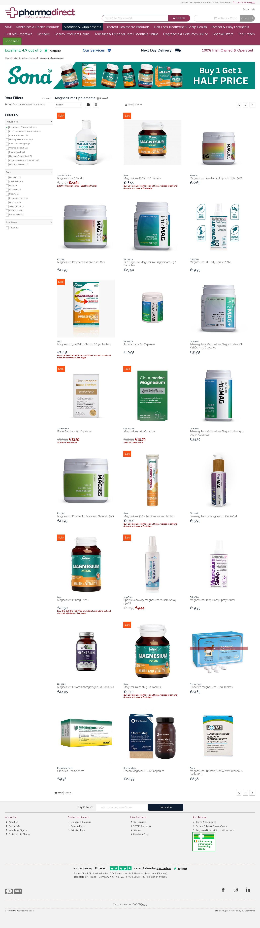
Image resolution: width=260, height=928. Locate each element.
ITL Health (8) (15, 190)
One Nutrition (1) (16, 206)
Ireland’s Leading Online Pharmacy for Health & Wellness (206, 2)
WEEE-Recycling (141, 826)
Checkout (247, 18)
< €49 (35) (13, 227)
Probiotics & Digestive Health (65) (24, 160)
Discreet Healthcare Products (128, 27)
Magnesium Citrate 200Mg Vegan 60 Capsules (85, 687)
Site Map (136, 830)
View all (138, 104)
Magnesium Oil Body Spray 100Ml (210, 262)
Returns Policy (76, 826)
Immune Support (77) (18, 135)
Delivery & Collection (80, 822)
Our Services (138, 822)
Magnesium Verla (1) (18, 198)
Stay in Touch (85, 807)
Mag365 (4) (14, 194)
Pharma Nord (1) (16, 210)
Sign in (246, 9)
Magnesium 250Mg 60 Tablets (142, 687)
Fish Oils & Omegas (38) (19, 144)
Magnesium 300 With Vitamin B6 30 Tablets (84, 344)
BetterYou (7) (15, 177)
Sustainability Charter (18, 834)
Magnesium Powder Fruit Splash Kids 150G (216, 178)
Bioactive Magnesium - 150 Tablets (211, 687)
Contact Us (13, 826)
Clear (46, 98)
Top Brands (246, 34)
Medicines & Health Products (38, 27)
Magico (225, 911)
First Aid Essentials (18, 34)
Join (253, 9)
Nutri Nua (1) (15, 202)
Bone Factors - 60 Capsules (74, 431)
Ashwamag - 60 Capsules (139, 344)
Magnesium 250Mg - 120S (73, 600)
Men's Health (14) (17, 152)
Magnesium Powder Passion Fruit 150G (81, 262)
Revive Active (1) (16, 215)
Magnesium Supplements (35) (22, 127)
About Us (12, 822)
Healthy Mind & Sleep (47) (20, 139)
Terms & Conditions (204, 822)
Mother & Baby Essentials (230, 27)
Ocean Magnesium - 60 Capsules (144, 771)
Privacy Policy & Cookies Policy (210, 826)
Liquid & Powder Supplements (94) (24, 131)
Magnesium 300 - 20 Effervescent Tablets (149, 516)
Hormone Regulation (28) (20, 156)
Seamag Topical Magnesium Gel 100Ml (213, 516)
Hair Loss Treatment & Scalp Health (180, 27)
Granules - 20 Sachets (70, 771)
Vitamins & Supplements (82, 27)
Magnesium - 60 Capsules (140, 431)
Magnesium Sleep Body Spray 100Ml (212, 600)
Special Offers (223, 34)
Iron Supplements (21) (19, 164)
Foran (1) (13, 185)
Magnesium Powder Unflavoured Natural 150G (85, 516)
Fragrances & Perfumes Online (185, 34)
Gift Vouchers (76, 830)
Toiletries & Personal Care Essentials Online (126, 34)
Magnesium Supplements (32, 104)
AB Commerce (248, 911)
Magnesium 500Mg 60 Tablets (142, 178)
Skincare (43, 34)
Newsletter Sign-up (17, 830)
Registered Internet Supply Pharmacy (213, 830)
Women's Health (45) (18, 148)
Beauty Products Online (72, 34)
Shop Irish (12, 41)
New (8, 27)
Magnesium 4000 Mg (70, 178)
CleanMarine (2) (16, 181)
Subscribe (166, 807)
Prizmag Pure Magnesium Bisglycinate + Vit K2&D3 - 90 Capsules (216, 346)
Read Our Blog (140, 834)
